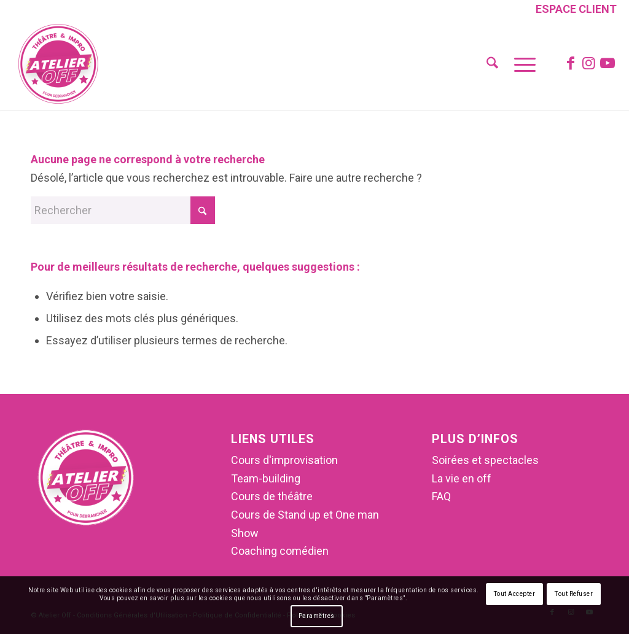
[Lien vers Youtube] (607, 63)
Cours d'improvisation (284, 460)
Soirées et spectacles (485, 460)
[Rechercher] (492, 64)
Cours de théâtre (272, 496)
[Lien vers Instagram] (589, 63)
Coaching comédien (280, 550)
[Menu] (521, 64)
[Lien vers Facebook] (570, 63)
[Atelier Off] (58, 64)
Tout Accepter (515, 593)
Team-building (265, 478)
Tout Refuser (574, 593)
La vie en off (461, 478)
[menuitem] (573, 10)
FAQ (441, 496)
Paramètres (317, 616)
